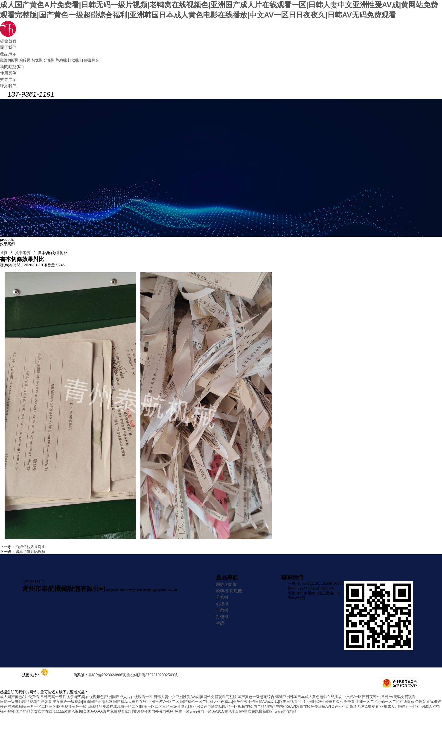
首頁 (3, 253)
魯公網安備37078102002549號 (152, 675)
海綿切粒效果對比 (30, 547)
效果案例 (22, 253)
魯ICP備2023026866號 (107, 675)
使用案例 (8, 73)
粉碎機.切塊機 (30, 60)
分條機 (49, 60)
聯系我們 (8, 86)
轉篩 (95, 60)
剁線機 (61, 60)
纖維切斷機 (9, 60)
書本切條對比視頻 (30, 552)
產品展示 (8, 54)
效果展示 (8, 79)
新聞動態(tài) (12, 66)
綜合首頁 (8, 41)
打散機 (73, 60)
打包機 (85, 60)
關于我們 (8, 47)
